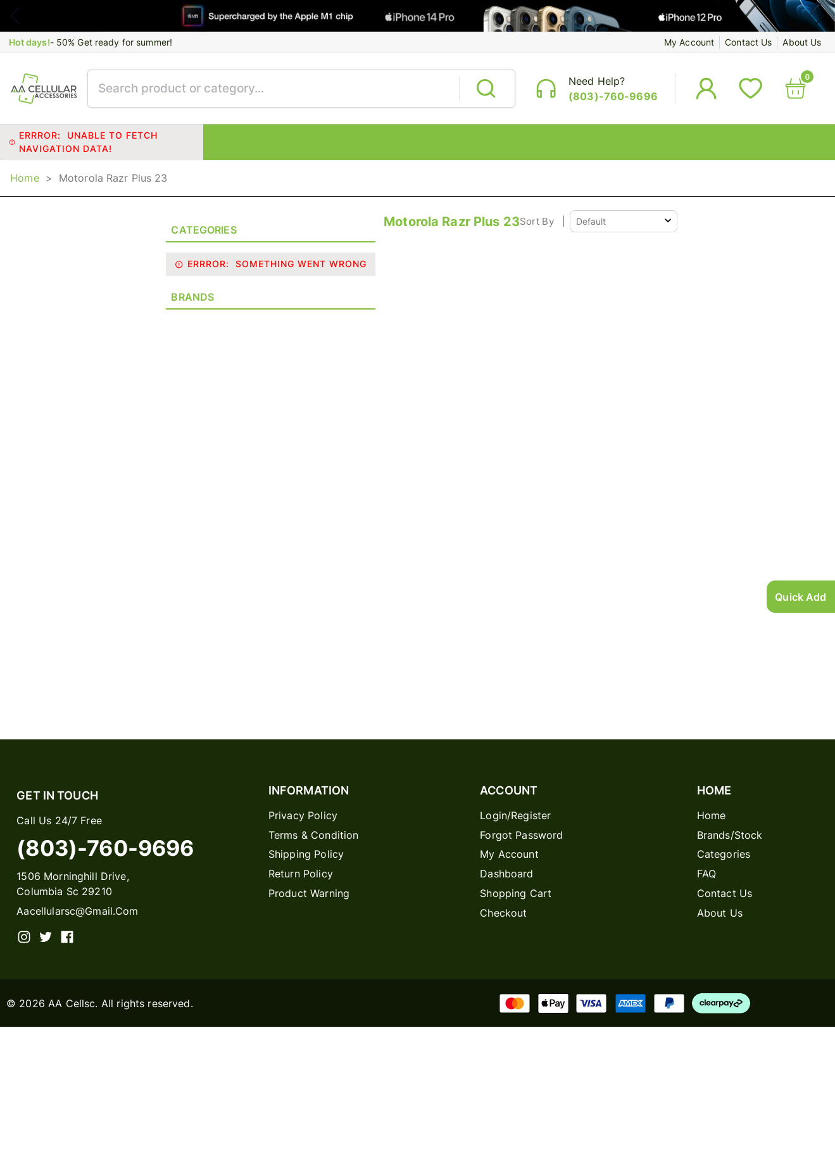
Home (24, 183)
